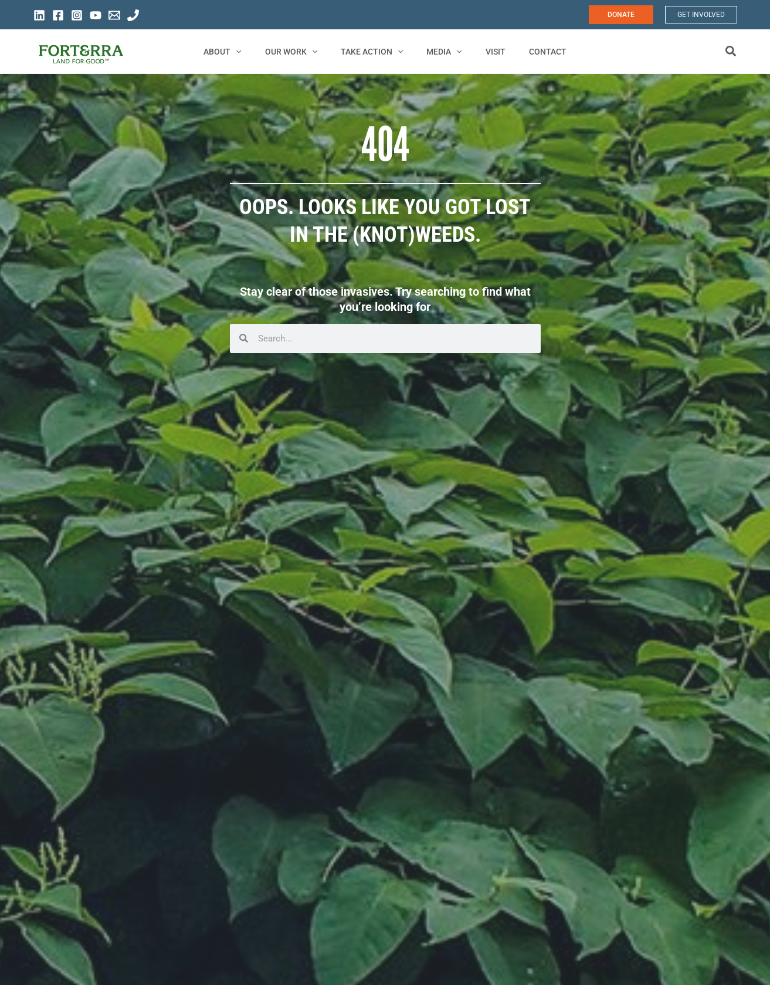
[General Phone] (133, 15)
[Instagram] (77, 15)
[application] (253, 51)
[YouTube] (95, 15)
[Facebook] (58, 15)
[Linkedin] (39, 15)
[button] (621, 14)
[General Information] (114, 15)
